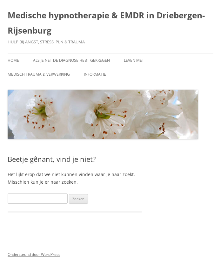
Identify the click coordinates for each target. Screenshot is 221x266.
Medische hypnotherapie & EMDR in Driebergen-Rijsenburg (106, 23)
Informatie (95, 74)
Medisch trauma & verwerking (39, 74)
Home (13, 60)
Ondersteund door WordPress (34, 254)
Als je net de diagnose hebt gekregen (71, 60)
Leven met (134, 60)
